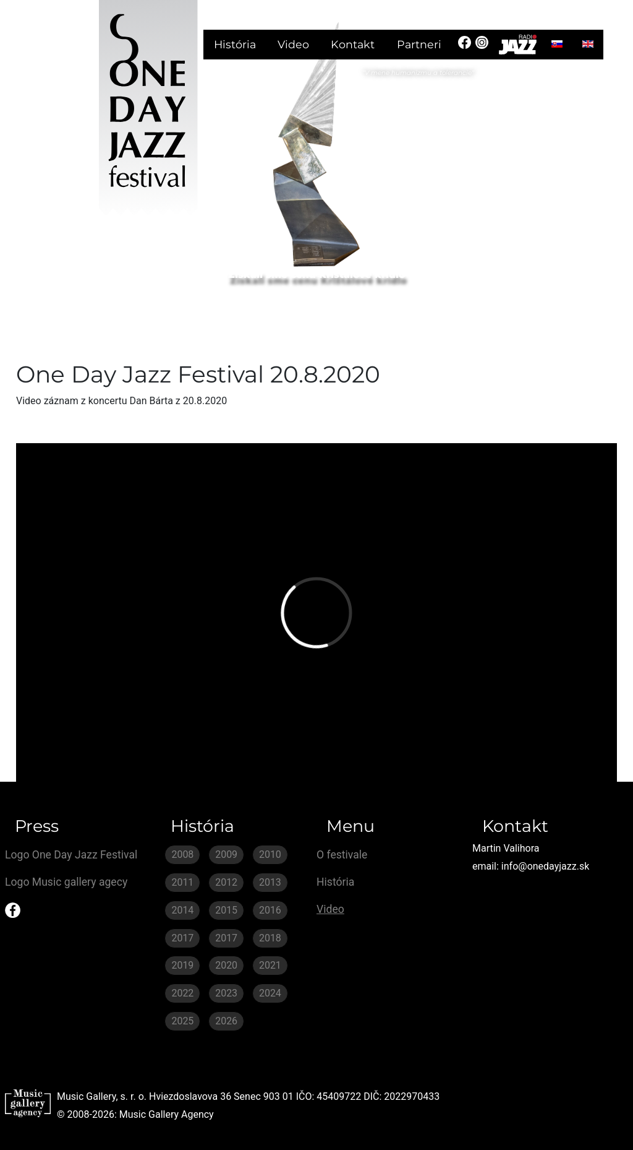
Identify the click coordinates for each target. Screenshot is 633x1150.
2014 (182, 910)
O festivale (341, 855)
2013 (270, 882)
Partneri (419, 44)
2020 (226, 965)
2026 (226, 1021)
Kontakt (353, 44)
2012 (226, 882)
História (235, 44)
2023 (226, 993)
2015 (226, 910)
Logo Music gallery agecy (66, 882)
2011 (182, 882)
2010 (270, 854)
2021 (270, 965)
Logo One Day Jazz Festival (71, 855)
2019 (182, 965)
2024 (270, 993)
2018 (270, 938)
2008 (182, 854)
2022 (182, 993)
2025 (182, 1021)
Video (293, 44)
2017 (182, 938)
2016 (270, 910)
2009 (226, 854)
